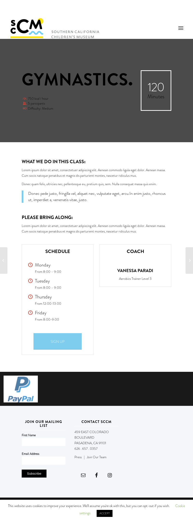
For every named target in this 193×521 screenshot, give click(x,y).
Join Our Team (96, 457)
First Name (29, 435)
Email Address (30, 453)
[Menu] (180, 28)
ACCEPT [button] (105, 513)
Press (78, 457)
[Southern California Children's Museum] (55, 28)
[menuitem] (180, 28)
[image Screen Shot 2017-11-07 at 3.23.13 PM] (22, 390)
